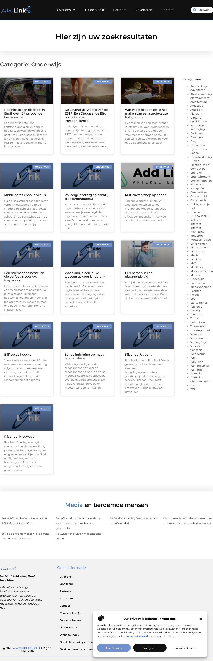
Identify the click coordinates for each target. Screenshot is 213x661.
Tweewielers (198, 326)
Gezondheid (198, 196)
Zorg (193, 385)
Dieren (194, 160)
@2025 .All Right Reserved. (27, 649)
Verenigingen (199, 342)
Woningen (197, 369)
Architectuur (198, 101)
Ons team (66, 583)
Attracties (196, 105)
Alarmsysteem (199, 97)
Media (194, 255)
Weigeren (150, 653)
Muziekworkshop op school (146, 195)
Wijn (193, 357)
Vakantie (196, 334)
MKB (193, 263)
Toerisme (196, 314)
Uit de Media (94, 10)
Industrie (196, 220)
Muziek (195, 275)
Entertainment (200, 176)
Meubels (196, 259)
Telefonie (196, 306)
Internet (195, 223)
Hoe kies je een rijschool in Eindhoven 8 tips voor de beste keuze (24, 113)
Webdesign (198, 353)
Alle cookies (113, 653)
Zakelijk (195, 373)
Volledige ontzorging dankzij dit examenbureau (86, 197)
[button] (201, 624)
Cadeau (195, 152)
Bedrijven (196, 133)
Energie (195, 172)
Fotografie (197, 188)
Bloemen (196, 137)
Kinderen (196, 235)
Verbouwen (198, 338)
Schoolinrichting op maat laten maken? (84, 356)
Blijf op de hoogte (17, 354)
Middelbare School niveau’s (25, 195)
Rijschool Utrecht (138, 354)
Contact (167, 10)
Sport (193, 298)
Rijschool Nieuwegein (20, 436)
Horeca (195, 212)
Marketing (197, 251)
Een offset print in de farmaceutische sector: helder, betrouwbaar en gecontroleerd (78, 523)
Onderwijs (197, 279)
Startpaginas (198, 302)
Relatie (195, 294)
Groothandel (198, 200)
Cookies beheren (185, 653)
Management (199, 247)
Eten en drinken (201, 180)
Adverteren (143, 10)
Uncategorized (200, 330)
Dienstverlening (201, 157)
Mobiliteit (196, 267)
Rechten (196, 290)
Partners (119, 10)
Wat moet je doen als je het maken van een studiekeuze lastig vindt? (146, 113)
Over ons (66, 9)
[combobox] (202, 10)
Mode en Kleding (201, 271)
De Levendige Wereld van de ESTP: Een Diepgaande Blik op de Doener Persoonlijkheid (86, 115)
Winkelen (196, 361)
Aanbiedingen (200, 86)
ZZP (192, 389)
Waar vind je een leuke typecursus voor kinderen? (85, 274)
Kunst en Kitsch (200, 239)
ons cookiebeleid (137, 641)
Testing (195, 310)
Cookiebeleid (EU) (72, 613)
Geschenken (198, 192)
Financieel (197, 184)
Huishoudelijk (199, 216)
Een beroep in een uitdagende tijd (139, 274)
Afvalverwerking (201, 94)
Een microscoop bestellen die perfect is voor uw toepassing (24, 276)
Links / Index (198, 243)
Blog (193, 141)
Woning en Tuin (200, 365)
